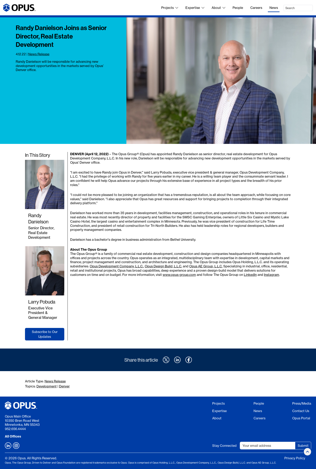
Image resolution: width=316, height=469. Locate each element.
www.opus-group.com (179, 275)
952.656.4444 (15, 429)
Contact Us (300, 411)
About (218, 8)
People (238, 8)
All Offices (13, 436)
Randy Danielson (38, 218)
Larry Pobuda (41, 302)
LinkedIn (250, 275)
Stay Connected (224, 446)
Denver (64, 386)
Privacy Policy (294, 458)
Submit (303, 446)
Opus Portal (301, 418)
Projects (169, 8)
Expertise (194, 8)
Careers (256, 8)
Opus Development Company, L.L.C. (116, 266)
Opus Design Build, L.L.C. (163, 266)
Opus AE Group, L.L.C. (205, 266)
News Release (38, 54)
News (273, 8)
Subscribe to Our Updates (45, 334)
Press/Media (301, 403)
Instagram (271, 275)
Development (46, 386)
